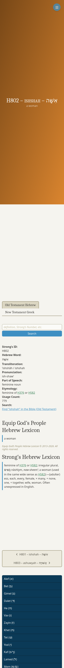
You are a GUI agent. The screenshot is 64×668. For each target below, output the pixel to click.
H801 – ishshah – (32, 554)
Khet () (9, 630)
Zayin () (9, 623)
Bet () (8, 586)
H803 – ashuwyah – (32, 563)
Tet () (8, 637)
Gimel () (9, 593)
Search (32, 333)
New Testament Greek (19, 312)
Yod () (8, 645)
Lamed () (10, 659)
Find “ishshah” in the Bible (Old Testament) (29, 409)
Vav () (8, 615)
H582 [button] (31, 393)
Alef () (8, 579)
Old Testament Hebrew (20, 305)
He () (8, 608)
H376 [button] (20, 393)
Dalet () (9, 601)
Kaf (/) (9, 652)
